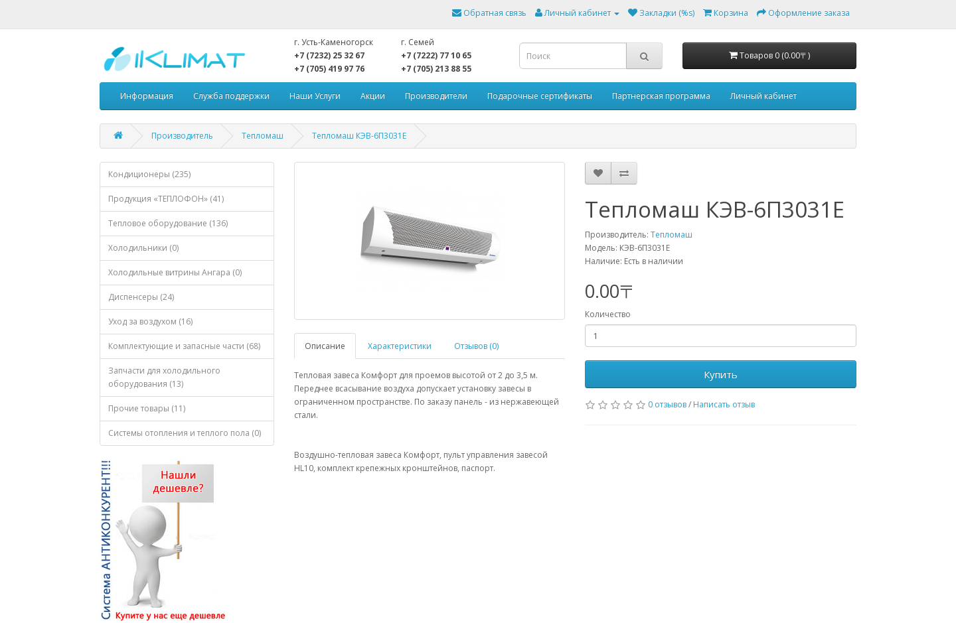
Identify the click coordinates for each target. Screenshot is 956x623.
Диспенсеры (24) (141, 297)
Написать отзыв (724, 404)
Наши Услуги (315, 96)
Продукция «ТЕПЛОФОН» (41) (166, 198)
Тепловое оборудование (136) (168, 223)
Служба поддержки (231, 96)
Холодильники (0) (143, 247)
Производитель (182, 135)
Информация (146, 96)
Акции (372, 96)
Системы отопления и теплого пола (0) (184, 433)
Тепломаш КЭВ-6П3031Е (359, 135)
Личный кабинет (763, 96)
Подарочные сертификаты (539, 96)
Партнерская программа (661, 96)
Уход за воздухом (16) (150, 321)
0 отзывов (667, 404)
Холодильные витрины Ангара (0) (175, 272)
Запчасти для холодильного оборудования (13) (164, 377)
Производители (436, 96)
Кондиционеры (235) (149, 174)
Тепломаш (262, 135)
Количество (608, 314)
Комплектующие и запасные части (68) (184, 346)
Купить (721, 374)
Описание (325, 346)
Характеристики (400, 346)
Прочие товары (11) (146, 408)
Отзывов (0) (476, 346)
